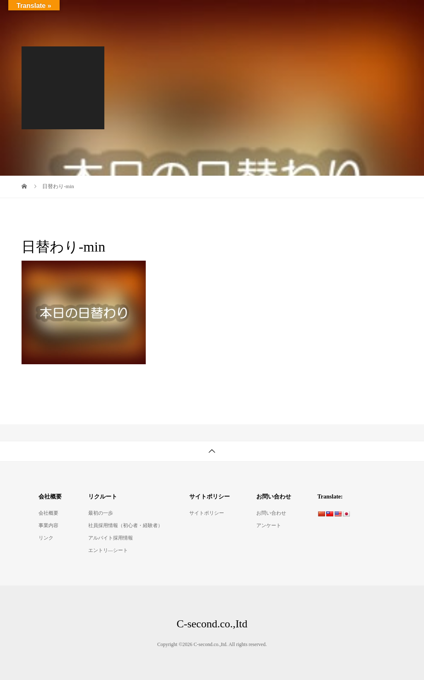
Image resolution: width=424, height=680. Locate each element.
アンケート (268, 525)
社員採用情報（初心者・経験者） (125, 525)
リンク (46, 538)
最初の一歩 (100, 513)
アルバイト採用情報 (110, 538)
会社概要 (48, 513)
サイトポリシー (206, 513)
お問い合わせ (271, 513)
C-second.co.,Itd (59, 12)
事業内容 (48, 525)
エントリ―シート (108, 550)
